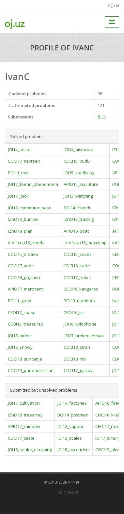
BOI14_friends (77, 208)
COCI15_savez (78, 254)
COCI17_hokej (77, 277)
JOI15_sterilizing (79, 173)
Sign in (113, 5)
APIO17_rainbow (24, 426)
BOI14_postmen (72, 415)
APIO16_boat (76, 231)
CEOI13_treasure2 (25, 324)
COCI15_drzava (23, 254)
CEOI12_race (107, 426)
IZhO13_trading (79, 219)
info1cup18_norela (26, 242)
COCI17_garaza (79, 370)
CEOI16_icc (74, 312)
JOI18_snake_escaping (30, 449)
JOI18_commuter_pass (29, 208)
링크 (102, 117)
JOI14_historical (78, 149)
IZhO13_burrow (23, 219)
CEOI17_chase (22, 312)
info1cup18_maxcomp (85, 242)
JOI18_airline (20, 336)
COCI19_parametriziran (31, 370)
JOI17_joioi (18, 196)
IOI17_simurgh (109, 438)
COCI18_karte (77, 266)
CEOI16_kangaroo (81, 289)
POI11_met (18, 173)
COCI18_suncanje (25, 359)
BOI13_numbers (79, 301)
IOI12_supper (70, 426)
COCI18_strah (77, 347)
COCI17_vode (21, 266)
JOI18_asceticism (73, 449)
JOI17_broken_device (84, 336)
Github (68, 492)
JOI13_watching (78, 196)
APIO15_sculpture (81, 184)
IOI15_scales (69, 438)
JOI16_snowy (20, 347)
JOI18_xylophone (80, 324)
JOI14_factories (72, 403)
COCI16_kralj (107, 415)
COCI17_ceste (21, 438)
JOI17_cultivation (24, 403)
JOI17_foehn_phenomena (33, 184)
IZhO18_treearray (25, 415)
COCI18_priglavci (24, 277)
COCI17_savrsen (24, 161)
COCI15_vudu (77, 161)
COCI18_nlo (75, 359)
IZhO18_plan (20, 231)
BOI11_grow (19, 301)
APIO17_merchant (25, 289)
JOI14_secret (20, 149)
